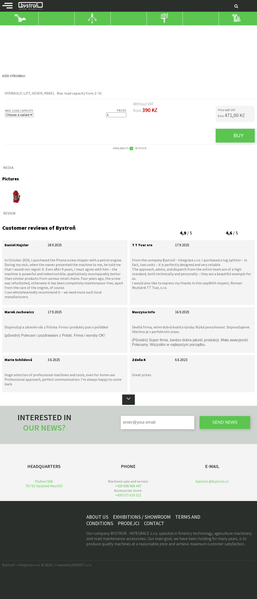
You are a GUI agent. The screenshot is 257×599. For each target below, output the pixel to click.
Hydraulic (85, 30)
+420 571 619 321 (128, 495)
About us (97, 517)
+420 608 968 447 (128, 486)
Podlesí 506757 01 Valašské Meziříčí (43, 483)
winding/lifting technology (52, 30)
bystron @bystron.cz (212, 481)
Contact (154, 523)
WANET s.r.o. (82, 565)
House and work (14, 30)
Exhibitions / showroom (142, 517)
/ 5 (186, 233)
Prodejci (128, 523)
